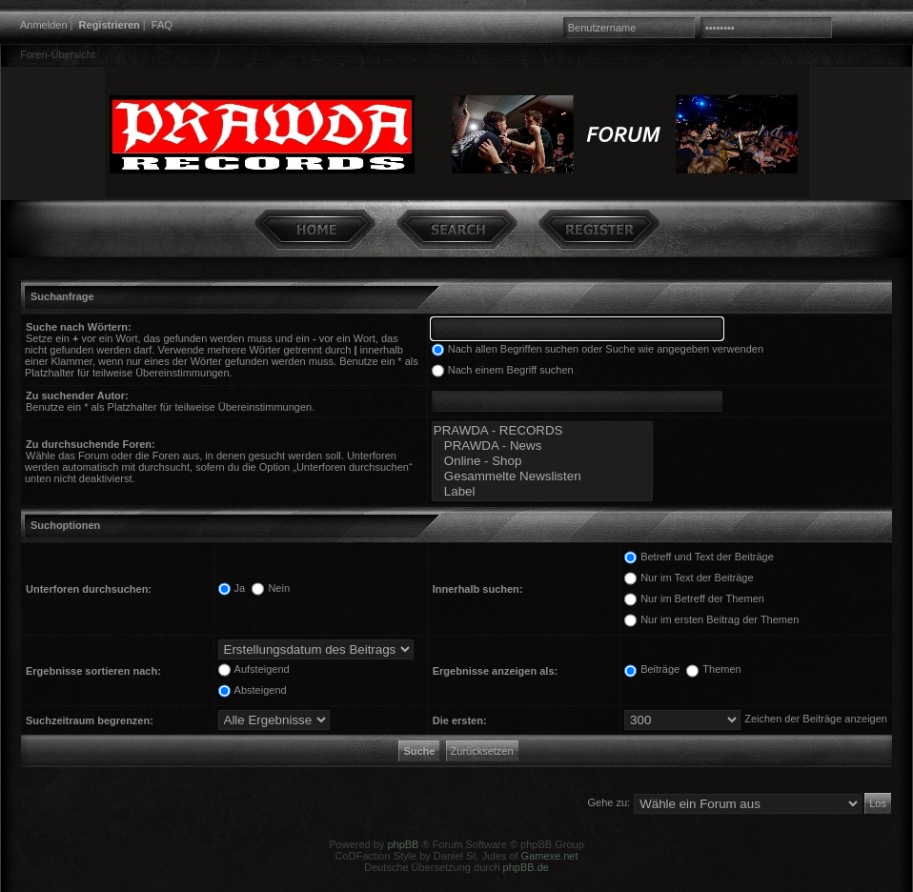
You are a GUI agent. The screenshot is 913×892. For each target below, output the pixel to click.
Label (542, 491)
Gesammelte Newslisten (542, 476)
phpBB (402, 844)
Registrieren (109, 24)
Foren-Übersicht (57, 54)
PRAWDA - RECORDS (542, 430)
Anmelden (44, 24)
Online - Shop (542, 461)
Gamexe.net (549, 856)
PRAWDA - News (542, 446)
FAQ (162, 24)
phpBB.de (526, 867)
